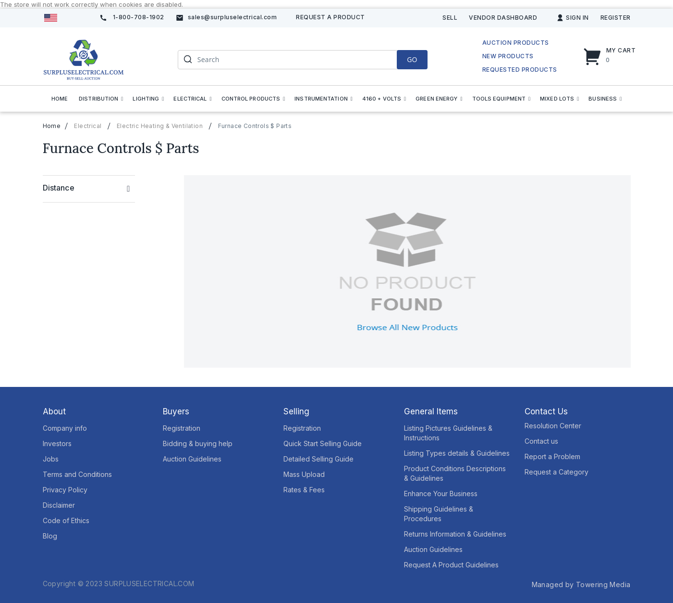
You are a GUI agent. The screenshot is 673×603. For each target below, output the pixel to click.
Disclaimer (59, 505)
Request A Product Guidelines (451, 565)
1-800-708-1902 (138, 17)
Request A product (330, 17)
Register (615, 17)
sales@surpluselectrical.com (232, 17)
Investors (57, 443)
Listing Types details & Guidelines (457, 453)
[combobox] (303, 59)
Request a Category (556, 472)
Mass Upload (304, 474)
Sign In (577, 17)
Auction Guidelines (192, 459)
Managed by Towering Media (581, 584)
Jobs (51, 459)
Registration (181, 428)
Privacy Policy (65, 490)
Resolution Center (553, 426)
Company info (65, 428)
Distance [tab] (58, 187)
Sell (449, 17)
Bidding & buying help (197, 443)
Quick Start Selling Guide (322, 443)
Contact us (541, 441)
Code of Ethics (66, 520)
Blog (50, 536)
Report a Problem (552, 456)
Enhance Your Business (440, 493)
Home (52, 125)
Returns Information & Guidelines (455, 534)
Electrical (87, 126)
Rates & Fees (304, 490)
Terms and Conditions (77, 474)
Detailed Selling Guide (318, 459)
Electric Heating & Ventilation (160, 126)
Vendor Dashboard (503, 17)
